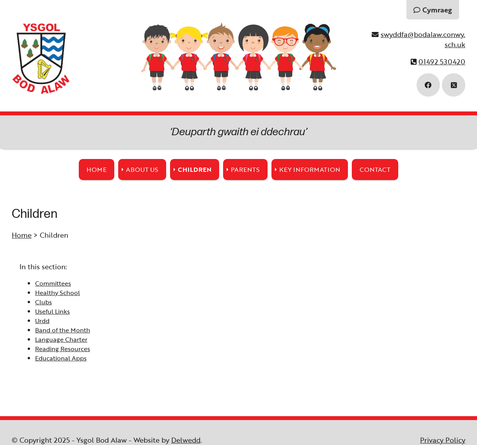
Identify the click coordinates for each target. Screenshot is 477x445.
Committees (53, 283)
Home (22, 235)
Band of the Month (62, 330)
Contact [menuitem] (375, 169)
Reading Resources (62, 348)
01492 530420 (441, 62)
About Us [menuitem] (142, 169)
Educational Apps (61, 358)
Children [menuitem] (194, 169)
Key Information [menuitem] (309, 169)
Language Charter (61, 339)
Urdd (42, 320)
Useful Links (52, 311)
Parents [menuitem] (245, 169)
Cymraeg (432, 10)
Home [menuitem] (96, 169)
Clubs (43, 302)
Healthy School (57, 292)
